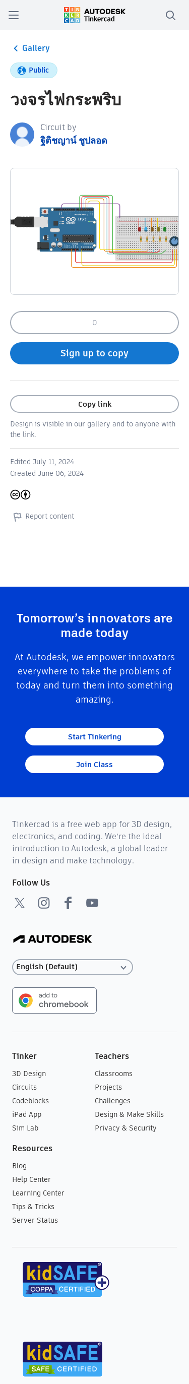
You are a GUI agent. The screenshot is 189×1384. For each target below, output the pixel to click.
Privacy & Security (126, 1128)
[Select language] (72, 967)
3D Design (29, 1073)
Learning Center (38, 1193)
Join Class (94, 764)
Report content (42, 516)
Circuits (24, 1087)
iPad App (26, 1114)
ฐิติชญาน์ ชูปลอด (73, 140)
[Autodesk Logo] (52, 939)
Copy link (94, 404)
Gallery (30, 48)
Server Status (35, 1220)
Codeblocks (30, 1101)
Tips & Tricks (33, 1207)
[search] (170, 15)
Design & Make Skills (129, 1114)
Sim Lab (25, 1128)
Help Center (31, 1179)
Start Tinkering (94, 736)
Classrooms (114, 1073)
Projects (108, 1087)
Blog (19, 1166)
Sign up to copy (94, 353)
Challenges (113, 1101)
